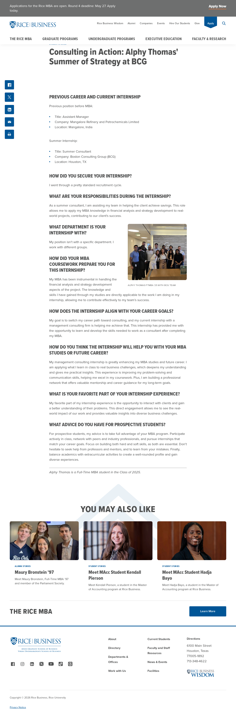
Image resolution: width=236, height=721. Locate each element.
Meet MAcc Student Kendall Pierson (114, 575)
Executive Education (163, 39)
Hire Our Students (179, 23)
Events (161, 23)
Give (197, 23)
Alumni (131, 23)
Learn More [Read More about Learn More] (207, 611)
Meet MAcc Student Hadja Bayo (187, 575)
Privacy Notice (18, 707)
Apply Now (217, 6)
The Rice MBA (21, 39)
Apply (210, 23)
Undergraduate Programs (111, 39)
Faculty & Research (209, 39)
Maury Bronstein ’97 (34, 572)
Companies (146, 23)
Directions (193, 639)
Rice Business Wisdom (110, 23)
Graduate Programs (60, 39)
